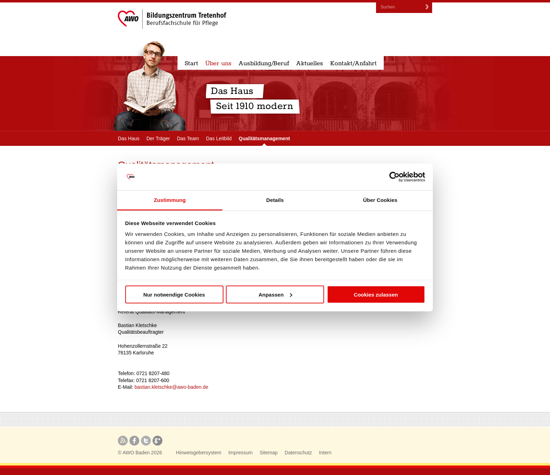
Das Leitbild (219, 138)
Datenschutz (298, 452)
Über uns (218, 63)
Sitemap (268, 452)
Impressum (240, 452)
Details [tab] (275, 200)
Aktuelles (309, 63)
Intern (325, 452)
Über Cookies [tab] (380, 200)
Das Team (188, 138)
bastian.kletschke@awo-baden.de (171, 387)
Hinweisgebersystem (198, 452)
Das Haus (128, 138)
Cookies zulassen (376, 294)
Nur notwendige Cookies (174, 294)
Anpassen (275, 294)
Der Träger (158, 138)
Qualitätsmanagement (264, 138)
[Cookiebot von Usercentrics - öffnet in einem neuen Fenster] (394, 177)
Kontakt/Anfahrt (353, 63)
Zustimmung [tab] (170, 200)
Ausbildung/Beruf (264, 63)
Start (191, 63)
